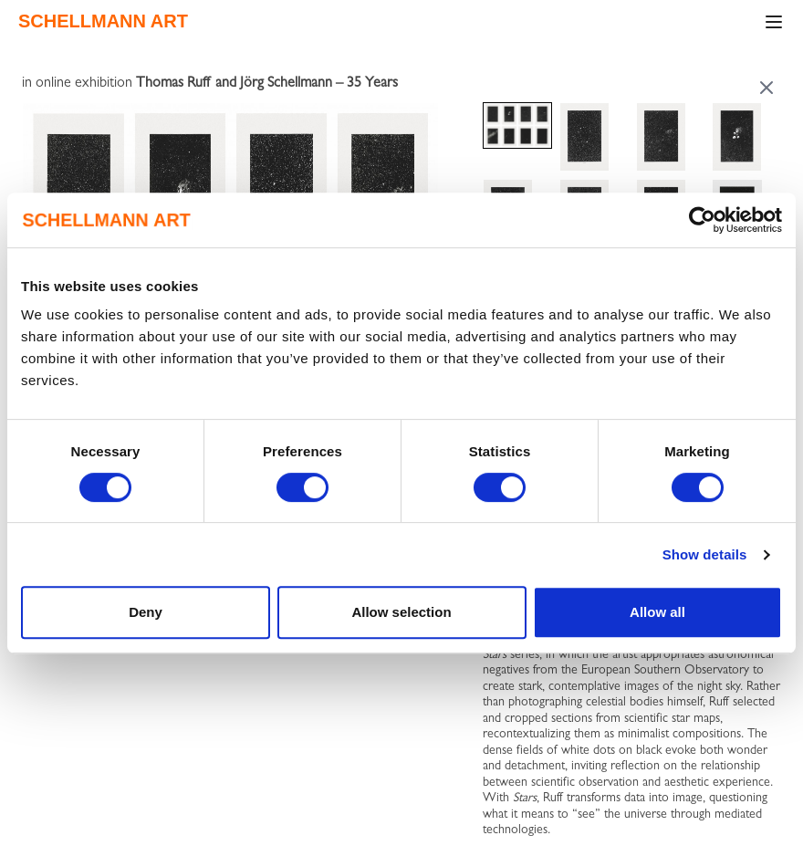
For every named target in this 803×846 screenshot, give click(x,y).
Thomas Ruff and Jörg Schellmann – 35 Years (267, 84)
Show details (704, 554)
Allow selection (401, 612)
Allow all (657, 612)
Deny (145, 612)
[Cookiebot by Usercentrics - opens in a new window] (702, 220)
